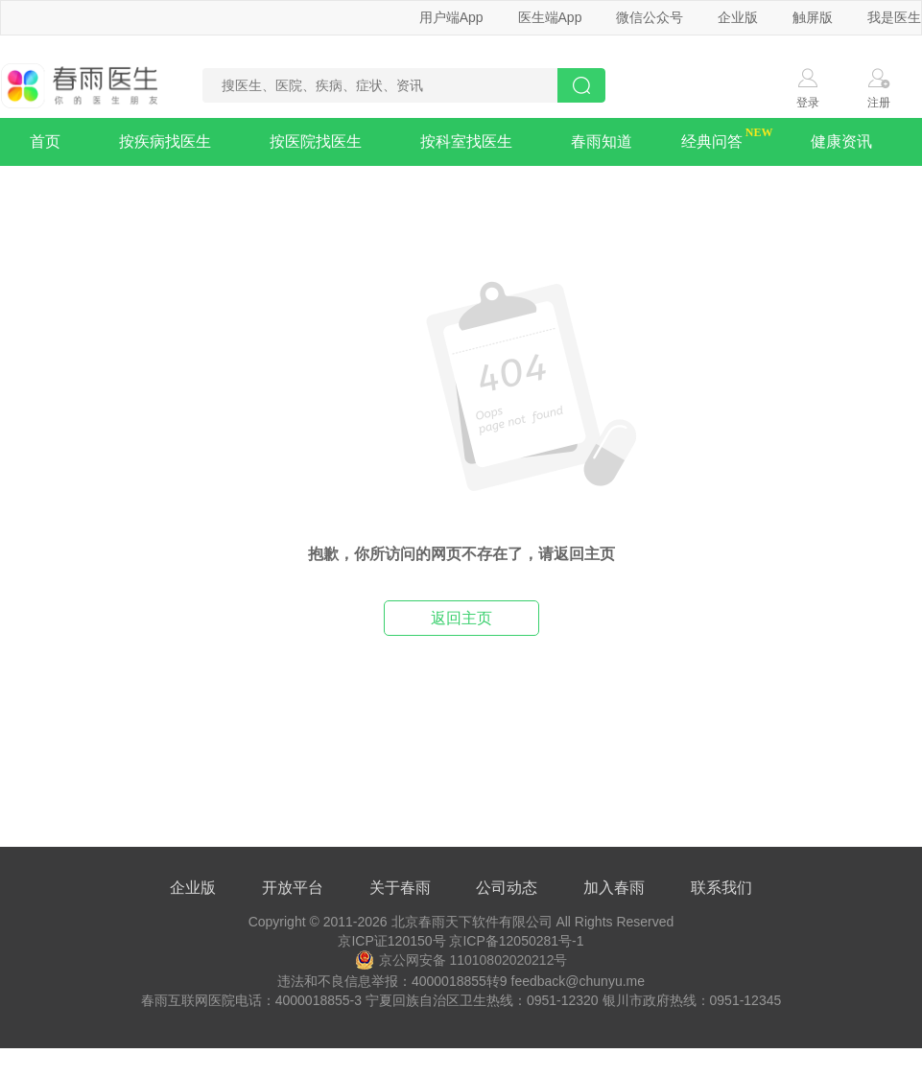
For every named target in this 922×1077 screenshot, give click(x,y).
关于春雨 (400, 887)
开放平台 (292, 887)
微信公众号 (649, 17)
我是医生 (894, 17)
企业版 (738, 17)
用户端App (451, 17)
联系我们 (721, 887)
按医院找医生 (316, 141)
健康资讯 (841, 141)
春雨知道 (601, 141)
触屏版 (812, 17)
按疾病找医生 (165, 141)
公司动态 (506, 887)
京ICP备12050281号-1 (516, 940)
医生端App (550, 17)
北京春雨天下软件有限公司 (472, 921)
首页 (45, 141)
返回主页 (461, 618)
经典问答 (712, 141)
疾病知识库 (71, 189)
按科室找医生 (466, 141)
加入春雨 (614, 887)
